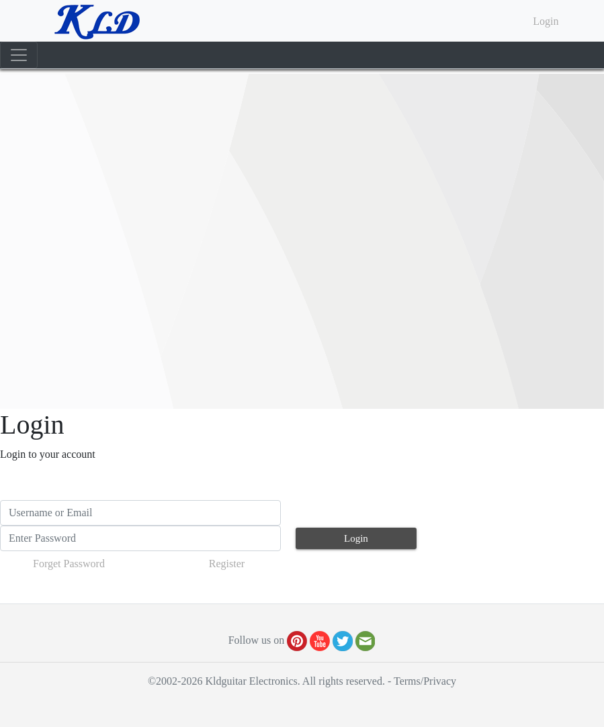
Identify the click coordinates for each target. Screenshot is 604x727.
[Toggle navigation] (19, 55)
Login (545, 21)
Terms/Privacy (425, 681)
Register (227, 563)
